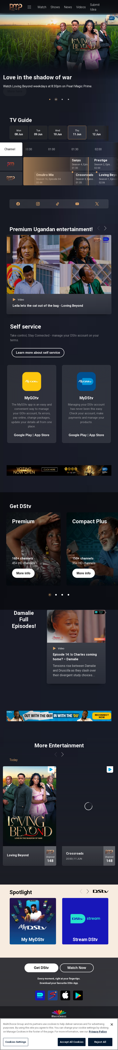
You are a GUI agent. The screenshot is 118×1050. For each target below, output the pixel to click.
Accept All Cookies (71, 1041)
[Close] (112, 1024)
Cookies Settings (15, 1041)
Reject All (100, 1041)
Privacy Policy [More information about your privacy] (98, 1031)
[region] (59, 1034)
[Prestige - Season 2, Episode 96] (103, 164)
